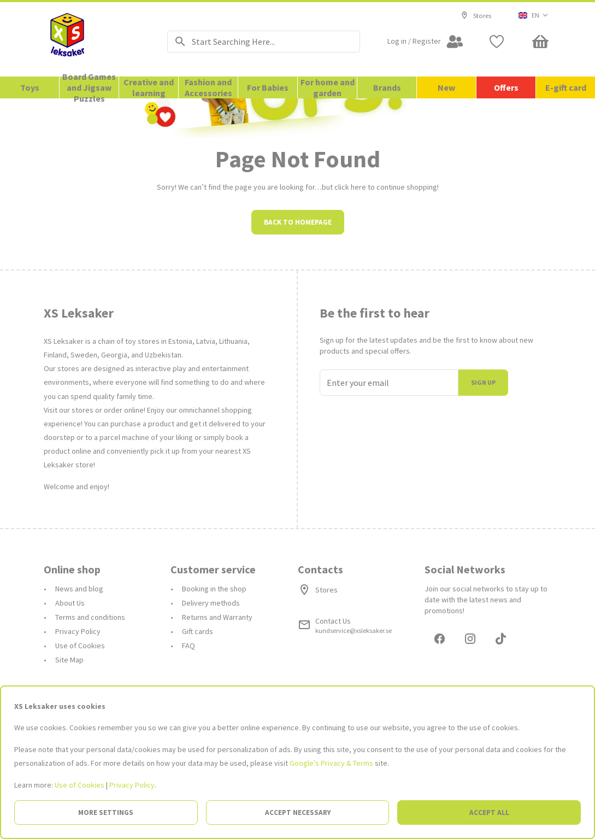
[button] (534, 15)
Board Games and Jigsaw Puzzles (89, 87)
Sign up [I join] (483, 481)
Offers (506, 87)
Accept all (489, 812)
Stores (476, 15)
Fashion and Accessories (208, 87)
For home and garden (328, 87)
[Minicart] (540, 41)
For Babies (267, 87)
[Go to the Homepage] (92, 39)
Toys (29, 87)
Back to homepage (298, 320)
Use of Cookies (79, 785)
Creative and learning (148, 87)
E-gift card (565, 87)
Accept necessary (298, 812)
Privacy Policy (132, 785)
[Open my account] (425, 41)
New (446, 87)
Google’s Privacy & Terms (331, 763)
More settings (105, 812)
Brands (387, 87)
